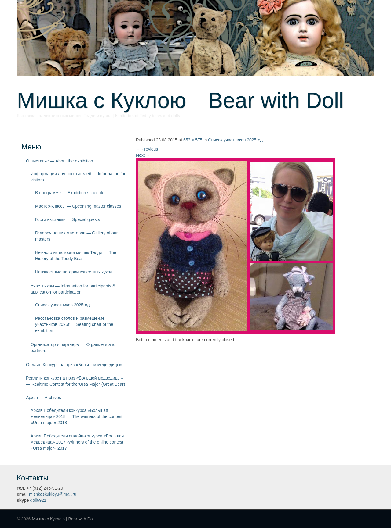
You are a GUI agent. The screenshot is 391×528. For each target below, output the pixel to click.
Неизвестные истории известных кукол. (74, 271)
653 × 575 (193, 139)
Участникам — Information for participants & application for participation (73, 289)
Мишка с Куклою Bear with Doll (180, 100)
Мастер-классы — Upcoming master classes (78, 206)
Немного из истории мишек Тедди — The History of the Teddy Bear (75, 255)
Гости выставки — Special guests (67, 219)
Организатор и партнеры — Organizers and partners (73, 347)
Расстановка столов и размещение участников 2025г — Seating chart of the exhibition (74, 324)
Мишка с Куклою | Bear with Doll (63, 518)
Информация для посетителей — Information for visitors (78, 176)
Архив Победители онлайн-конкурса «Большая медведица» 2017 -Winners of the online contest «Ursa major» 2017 (77, 442)
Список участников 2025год (62, 304)
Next (143, 155)
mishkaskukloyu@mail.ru (52, 494)
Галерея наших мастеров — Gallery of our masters (76, 235)
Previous (147, 149)
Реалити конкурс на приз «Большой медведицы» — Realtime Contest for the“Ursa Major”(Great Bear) (75, 381)
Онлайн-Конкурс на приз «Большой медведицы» (74, 364)
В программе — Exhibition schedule (69, 192)
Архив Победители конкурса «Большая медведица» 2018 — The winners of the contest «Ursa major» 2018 (76, 416)
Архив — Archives (43, 397)
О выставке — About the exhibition (59, 161)
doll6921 (38, 500)
